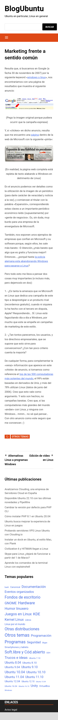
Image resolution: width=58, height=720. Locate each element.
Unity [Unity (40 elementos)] (34, 686)
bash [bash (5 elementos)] (7, 587)
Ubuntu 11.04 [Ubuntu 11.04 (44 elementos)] (14, 677)
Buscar (49, 27)
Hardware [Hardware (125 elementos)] (26, 603)
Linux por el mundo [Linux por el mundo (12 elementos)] (15, 624)
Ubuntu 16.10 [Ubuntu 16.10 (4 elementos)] (24, 686)
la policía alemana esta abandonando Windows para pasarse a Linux (26, 261)
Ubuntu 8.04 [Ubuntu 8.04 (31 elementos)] (13, 662)
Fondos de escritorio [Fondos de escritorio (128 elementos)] (22, 597)
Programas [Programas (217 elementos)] (15, 641)
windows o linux (36, 77)
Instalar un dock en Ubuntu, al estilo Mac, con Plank (28, 541)
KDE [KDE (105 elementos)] (36, 614)
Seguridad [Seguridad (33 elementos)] (34, 642)
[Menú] (6, 37)
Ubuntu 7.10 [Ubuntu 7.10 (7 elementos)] (34, 658)
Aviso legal (11, 709)
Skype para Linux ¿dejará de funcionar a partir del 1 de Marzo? (27, 555)
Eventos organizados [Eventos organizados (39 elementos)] (19, 592)
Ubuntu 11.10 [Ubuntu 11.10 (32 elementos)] (34, 677)
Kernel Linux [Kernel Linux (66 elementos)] (14, 619)
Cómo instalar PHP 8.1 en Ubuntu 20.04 (27, 516)
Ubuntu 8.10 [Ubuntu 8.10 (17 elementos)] (29, 662)
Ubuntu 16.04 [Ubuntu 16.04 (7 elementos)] (11, 686)
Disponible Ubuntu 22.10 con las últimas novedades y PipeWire (28, 500)
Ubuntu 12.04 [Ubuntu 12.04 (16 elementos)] (12, 681)
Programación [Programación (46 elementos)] (41, 635)
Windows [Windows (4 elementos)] (8, 690)
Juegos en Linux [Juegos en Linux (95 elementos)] (18, 614)
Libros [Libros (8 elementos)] (28, 620)
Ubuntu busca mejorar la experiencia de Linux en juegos (27, 523)
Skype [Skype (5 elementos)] (44, 642)
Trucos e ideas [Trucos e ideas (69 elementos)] (16, 658)
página (35, 134)
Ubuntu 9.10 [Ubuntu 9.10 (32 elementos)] (29, 667)
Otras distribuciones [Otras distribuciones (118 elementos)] (22, 629)
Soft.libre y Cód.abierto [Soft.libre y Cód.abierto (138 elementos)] (25, 652)
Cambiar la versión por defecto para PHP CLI (28, 509)
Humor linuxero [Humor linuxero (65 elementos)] (16, 608)
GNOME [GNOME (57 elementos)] (11, 603)
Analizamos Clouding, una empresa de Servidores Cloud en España (27, 491)
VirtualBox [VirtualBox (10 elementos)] (44, 686)
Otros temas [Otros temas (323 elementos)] (17, 635)
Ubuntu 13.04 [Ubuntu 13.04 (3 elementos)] (41, 682)
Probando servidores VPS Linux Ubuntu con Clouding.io (27, 532)
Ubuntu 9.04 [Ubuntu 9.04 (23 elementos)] (12, 667)
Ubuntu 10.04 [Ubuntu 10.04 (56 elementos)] (15, 672)
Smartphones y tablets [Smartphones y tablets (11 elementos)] (16, 647)
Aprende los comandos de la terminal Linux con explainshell (26, 564)
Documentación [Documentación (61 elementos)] (34, 587)
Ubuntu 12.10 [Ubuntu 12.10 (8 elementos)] (27, 681)
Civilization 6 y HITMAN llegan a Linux (26, 548)
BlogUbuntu (24, 8)
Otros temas (20, 436)
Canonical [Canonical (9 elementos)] (15, 587)
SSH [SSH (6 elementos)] (48, 653)
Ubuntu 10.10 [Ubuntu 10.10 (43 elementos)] (35, 672)
